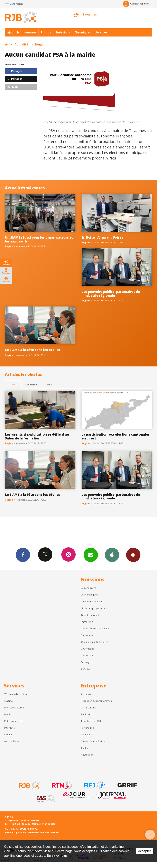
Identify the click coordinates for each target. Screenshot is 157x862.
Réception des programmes (96, 700)
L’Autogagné (87, 648)
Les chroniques (89, 594)
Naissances (87, 635)
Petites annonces (13, 721)
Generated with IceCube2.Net (43, 832)
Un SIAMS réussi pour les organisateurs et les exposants (39, 239)
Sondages (86, 662)
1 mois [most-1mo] (49, 384)
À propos (86, 694)
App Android (133, 555)
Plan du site (48, 824)
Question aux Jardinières (94, 642)
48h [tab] (13, 384)
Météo (7, 714)
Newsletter (87, 754)
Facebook (23, 555)
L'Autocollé (87, 655)
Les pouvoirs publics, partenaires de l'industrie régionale (111, 293)
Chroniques (82, 32)
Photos (46, 32)
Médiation (86, 734)
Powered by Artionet (15, 832)
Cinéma (8, 700)
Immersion (87, 621)
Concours (86, 668)
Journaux (29, 32)
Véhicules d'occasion (15, 694)
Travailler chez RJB (91, 721)
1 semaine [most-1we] (31, 384)
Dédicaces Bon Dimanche (95, 628)
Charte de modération (93, 741)
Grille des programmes (94, 608)
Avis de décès (11, 741)
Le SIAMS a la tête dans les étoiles (32, 349)
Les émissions (88, 587)
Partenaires (87, 727)
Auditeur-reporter (136, 4)
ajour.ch (13, 32)
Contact (85, 748)
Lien (12, 86)
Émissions (62, 32)
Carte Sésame (88, 707)
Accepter (144, 851)
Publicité (86, 714)
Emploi (8, 734)
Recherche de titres (92, 601)
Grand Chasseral (90, 615)
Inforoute (9, 727)
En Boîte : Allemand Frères (102, 237)
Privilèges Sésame (14, 707)
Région (40, 44)
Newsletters (91, 555)
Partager (14, 71)
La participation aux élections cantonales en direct (116, 436)
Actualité (21, 44)
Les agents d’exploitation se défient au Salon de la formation (37, 436)
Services (101, 32)
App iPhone (112, 555)
